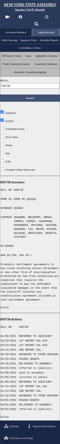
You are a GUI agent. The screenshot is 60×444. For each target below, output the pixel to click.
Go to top (4, 307)
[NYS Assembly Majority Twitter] (33, 17)
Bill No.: (4, 80)
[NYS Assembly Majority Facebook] (20, 17)
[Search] (36, 25)
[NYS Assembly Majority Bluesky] (23, 25)
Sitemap (11, 426)
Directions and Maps (18, 438)
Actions (9, 120)
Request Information (41, 426)
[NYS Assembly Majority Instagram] (46, 17)
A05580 (31, 199)
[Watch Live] (7, 17)
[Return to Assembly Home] (30, 7)
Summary (10, 112)
